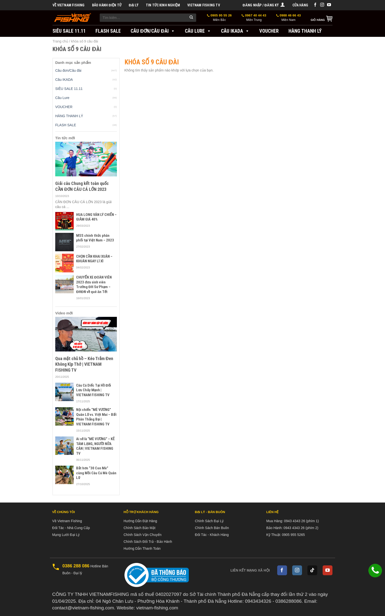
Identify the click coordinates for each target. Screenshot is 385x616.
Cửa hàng (300, 5)
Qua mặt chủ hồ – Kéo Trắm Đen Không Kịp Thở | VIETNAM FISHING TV (84, 364)
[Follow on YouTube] (329, 5)
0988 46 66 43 (288, 18)
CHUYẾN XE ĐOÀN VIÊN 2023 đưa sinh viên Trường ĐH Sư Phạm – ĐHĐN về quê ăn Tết (94, 284)
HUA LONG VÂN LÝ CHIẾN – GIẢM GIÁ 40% (96, 217)
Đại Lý (133, 5)
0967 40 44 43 (254, 18)
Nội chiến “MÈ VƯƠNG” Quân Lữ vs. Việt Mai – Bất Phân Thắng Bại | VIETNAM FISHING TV (96, 416)
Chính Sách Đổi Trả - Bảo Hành (148, 542)
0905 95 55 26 (219, 18)
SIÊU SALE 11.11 (69, 31)
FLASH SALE (108, 31)
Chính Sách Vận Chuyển (143, 535)
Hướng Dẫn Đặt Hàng (140, 521)
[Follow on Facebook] (315, 5)
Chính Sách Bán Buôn (212, 528)
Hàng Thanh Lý (305, 31)
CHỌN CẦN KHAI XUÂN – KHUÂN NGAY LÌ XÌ (94, 259)
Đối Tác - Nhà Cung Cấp (71, 528)
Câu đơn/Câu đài (153, 31)
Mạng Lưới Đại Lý (66, 535)
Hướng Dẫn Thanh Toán (142, 548)
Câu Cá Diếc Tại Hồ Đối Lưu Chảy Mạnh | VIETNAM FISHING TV (93, 390)
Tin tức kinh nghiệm (163, 5)
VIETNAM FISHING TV (203, 5)
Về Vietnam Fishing (69, 5)
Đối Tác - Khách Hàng (212, 535)
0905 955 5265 (293, 535)
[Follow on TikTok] (312, 570)
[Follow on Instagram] (322, 5)
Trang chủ (60, 41)
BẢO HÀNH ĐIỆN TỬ (107, 5)
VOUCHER (269, 31)
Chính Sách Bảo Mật (139, 528)
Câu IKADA (235, 31)
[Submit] (191, 18)
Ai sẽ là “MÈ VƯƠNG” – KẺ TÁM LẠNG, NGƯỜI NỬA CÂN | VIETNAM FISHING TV (95, 446)
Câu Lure (198, 31)
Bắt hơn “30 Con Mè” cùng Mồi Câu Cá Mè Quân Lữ (96, 473)
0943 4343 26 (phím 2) (301, 528)
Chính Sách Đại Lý (209, 521)
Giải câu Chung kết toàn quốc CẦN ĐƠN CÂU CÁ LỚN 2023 (82, 186)
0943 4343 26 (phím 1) (301, 521)
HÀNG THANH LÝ (69, 116)
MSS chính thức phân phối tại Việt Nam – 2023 (95, 238)
